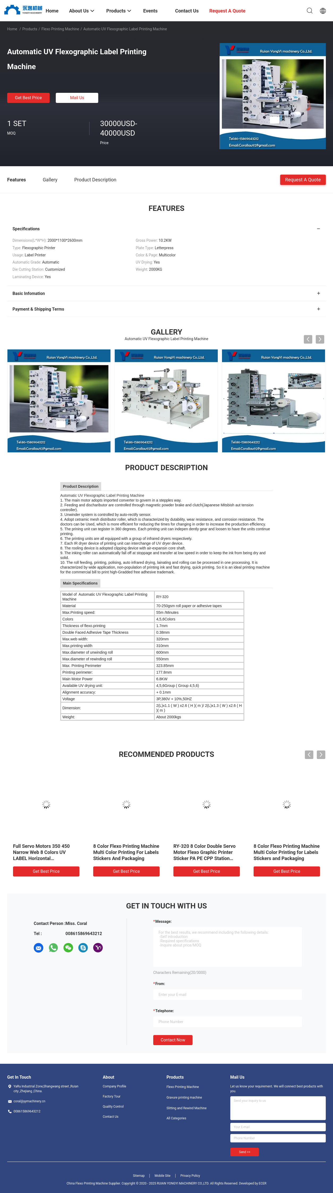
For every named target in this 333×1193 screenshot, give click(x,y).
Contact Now (173, 1039)
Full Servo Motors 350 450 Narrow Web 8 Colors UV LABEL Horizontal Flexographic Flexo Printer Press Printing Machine (41, 858)
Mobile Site (162, 1176)
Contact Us (110, 1117)
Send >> (244, 1152)
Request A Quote (303, 179)
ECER (262, 1183)
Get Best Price (28, 97)
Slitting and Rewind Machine (186, 1108)
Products (29, 29)
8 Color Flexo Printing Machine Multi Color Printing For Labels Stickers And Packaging (126, 852)
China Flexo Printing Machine (87, 1183)
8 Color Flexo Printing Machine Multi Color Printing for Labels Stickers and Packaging (287, 852)
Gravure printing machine (184, 1097)
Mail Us (77, 97)
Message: (163, 921)
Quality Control (113, 1106)
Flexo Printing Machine (60, 29)
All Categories (176, 1118)
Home (12, 29)
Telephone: (164, 1011)
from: (160, 984)
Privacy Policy (190, 1176)
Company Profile (114, 1086)
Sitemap (139, 1176)
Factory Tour (112, 1096)
